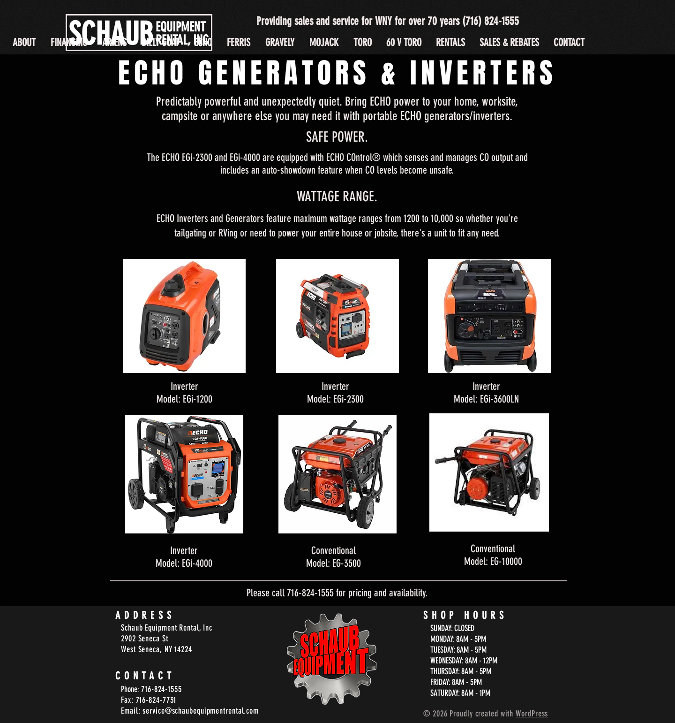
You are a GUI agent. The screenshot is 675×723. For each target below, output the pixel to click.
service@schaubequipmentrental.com (200, 711)
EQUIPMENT (180, 27)
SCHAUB (110, 34)
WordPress (532, 713)
